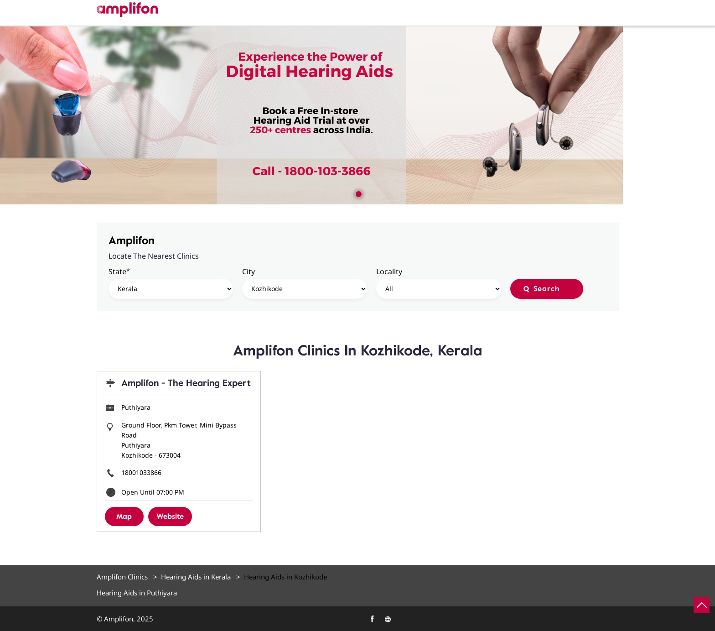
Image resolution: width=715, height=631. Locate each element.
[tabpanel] (357, 115)
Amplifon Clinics (123, 576)
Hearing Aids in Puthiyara (137, 593)
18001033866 (141, 472)
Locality (389, 271)
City (248, 271)
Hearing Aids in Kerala (196, 576)
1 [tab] (357, 193)
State (119, 271)
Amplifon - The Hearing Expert (186, 383)
